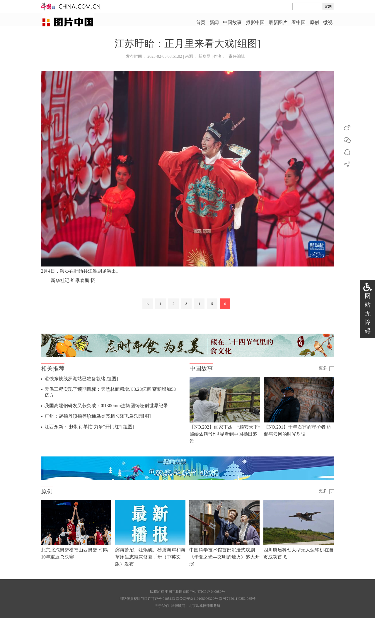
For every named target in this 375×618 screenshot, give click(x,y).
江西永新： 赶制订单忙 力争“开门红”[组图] (89, 426)
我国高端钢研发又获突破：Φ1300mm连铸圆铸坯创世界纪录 (106, 405)
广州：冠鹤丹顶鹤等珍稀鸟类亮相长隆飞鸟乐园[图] (98, 416)
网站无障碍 (368, 313)
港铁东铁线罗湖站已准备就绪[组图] (81, 378)
